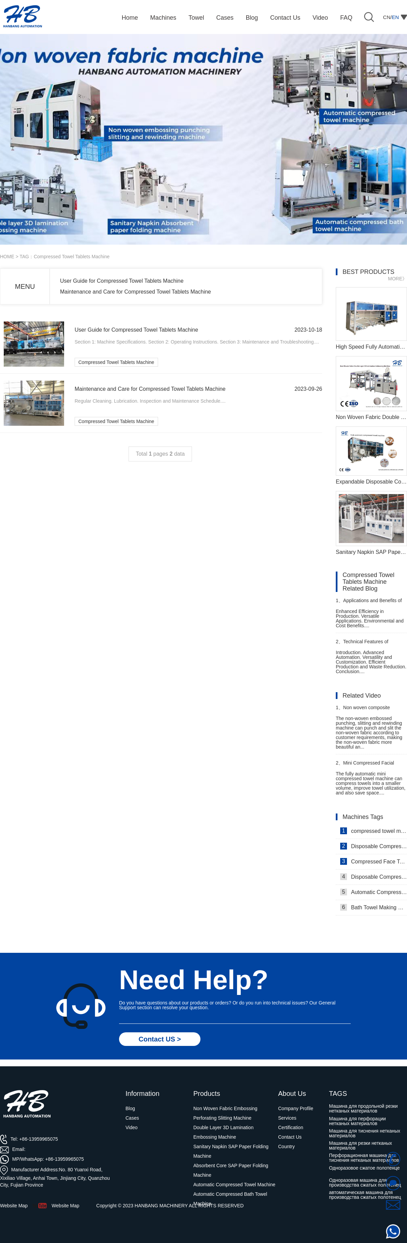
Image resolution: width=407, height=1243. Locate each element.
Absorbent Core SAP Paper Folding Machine (230, 1170)
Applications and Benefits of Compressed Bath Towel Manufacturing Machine (369, 603)
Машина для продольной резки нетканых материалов (363, 1108)
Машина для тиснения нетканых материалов (364, 1133)
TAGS (338, 1093)
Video (131, 1127)
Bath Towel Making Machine (373, 907)
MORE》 (397, 278)
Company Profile (295, 1108)
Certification (290, 1127)
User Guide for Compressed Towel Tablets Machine (121, 281)
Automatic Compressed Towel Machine (373, 892)
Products (206, 1093)
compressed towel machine (373, 830)
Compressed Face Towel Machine (373, 861)
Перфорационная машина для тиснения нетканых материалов (364, 1157)
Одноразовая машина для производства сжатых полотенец (365, 1182)
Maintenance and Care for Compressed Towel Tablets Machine (135, 292)
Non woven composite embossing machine (363, 710)
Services (287, 1118)
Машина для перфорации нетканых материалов (357, 1121)
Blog (130, 1108)
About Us (292, 1093)
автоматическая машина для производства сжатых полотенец (365, 1195)
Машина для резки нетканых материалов (360, 1145)
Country (286, 1146)
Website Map (65, 1205)
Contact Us (290, 1137)
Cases (132, 1118)
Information (142, 1093)
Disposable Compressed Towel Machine (373, 876)
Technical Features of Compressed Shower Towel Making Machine (364, 644)
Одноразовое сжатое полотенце (364, 1168)
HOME (7, 256)
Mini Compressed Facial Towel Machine (365, 765)
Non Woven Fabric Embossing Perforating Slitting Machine (225, 1113)
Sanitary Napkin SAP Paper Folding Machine (231, 1151)
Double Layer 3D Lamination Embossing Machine (223, 1132)
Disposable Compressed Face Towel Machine (373, 846)
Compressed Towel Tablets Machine (116, 362)
